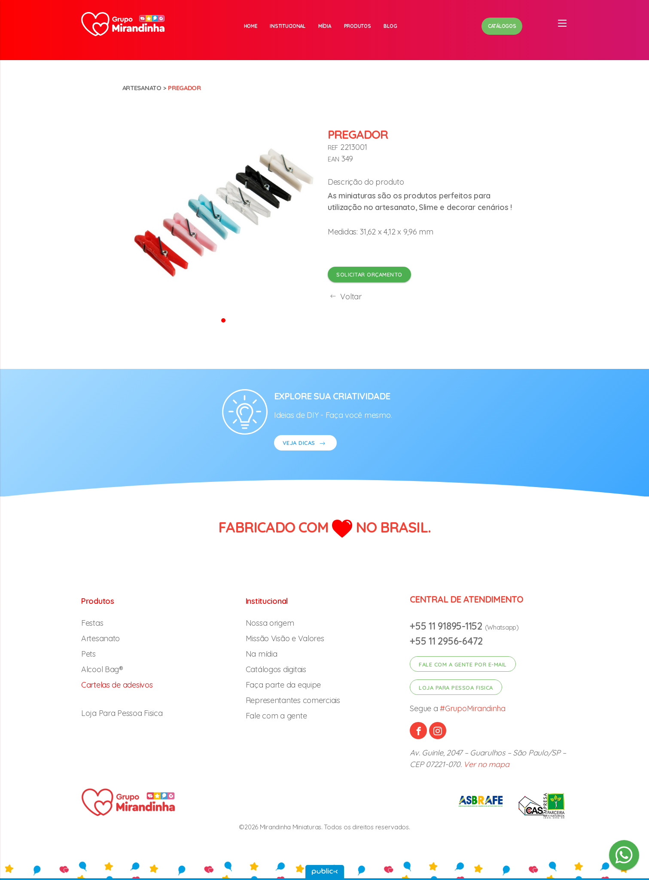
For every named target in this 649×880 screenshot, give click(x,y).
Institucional (287, 26)
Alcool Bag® (102, 669)
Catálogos (502, 26)
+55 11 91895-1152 (447, 626)
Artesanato (141, 88)
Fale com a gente (276, 716)
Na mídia (261, 654)
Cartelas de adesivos (117, 685)
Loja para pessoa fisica (456, 687)
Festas (92, 623)
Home (250, 26)
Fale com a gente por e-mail (463, 664)
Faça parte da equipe (283, 685)
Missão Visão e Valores (285, 638)
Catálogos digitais (276, 669)
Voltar (345, 296)
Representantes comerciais (293, 700)
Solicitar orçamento (369, 274)
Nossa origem (270, 623)
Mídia (324, 26)
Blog (390, 26)
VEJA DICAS (305, 443)
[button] (223, 320)
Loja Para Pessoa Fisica (122, 713)
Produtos (357, 26)
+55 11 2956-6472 (446, 641)
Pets (88, 654)
